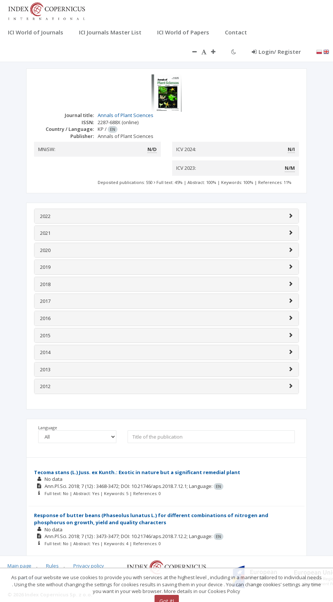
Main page (19, 565)
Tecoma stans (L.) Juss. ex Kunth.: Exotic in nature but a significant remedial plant (137, 472)
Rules (52, 565)
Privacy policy (88, 565)
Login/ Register (276, 51)
